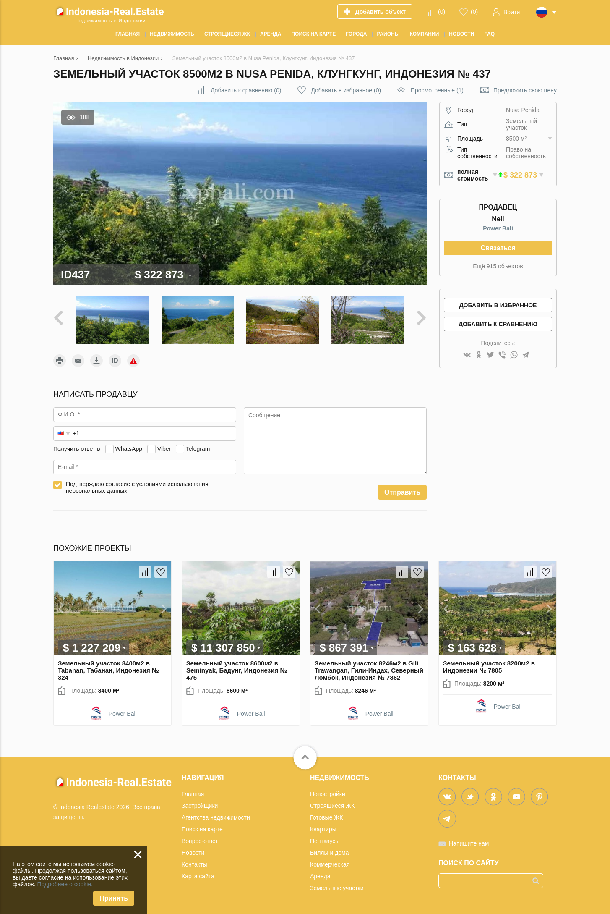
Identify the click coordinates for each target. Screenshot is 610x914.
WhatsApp (128, 448)
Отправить (402, 492)
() (441, 11)
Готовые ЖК (326, 817)
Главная (193, 794)
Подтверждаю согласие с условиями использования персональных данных (137, 487)
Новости (193, 852)
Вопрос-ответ (200, 841)
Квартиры (323, 829)
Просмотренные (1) (437, 90)
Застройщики (200, 805)
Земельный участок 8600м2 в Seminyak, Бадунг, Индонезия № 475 (236, 670)
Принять (113, 898)
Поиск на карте (202, 829)
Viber (164, 448)
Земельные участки (337, 888)
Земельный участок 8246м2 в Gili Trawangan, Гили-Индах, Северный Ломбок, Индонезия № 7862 (369, 670)
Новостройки (327, 794)
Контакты (194, 864)
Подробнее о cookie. (65, 884)
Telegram (198, 448)
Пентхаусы (324, 841)
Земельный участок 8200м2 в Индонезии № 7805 (489, 667)
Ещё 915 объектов (498, 266)
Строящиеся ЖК (332, 805)
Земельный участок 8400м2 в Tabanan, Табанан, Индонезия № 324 (108, 670)
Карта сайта (198, 876)
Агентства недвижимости (216, 817)
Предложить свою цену (525, 90)
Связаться (497, 247)
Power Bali (498, 228)
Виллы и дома (329, 852)
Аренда (320, 876)
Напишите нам (469, 843)
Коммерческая (329, 864)
